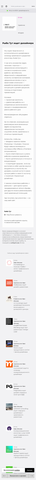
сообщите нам (14, 243)
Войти (33, 6)
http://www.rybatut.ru (13, 215)
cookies (17, 470)
